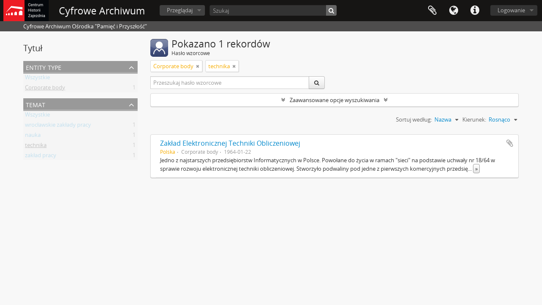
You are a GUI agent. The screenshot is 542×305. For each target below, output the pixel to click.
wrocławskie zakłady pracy (58, 126)
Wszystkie (37, 79)
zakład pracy (40, 157)
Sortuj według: (414, 119)
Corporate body (45, 89)
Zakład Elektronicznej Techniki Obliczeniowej (230, 143)
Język (453, 10)
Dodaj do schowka (510, 143)
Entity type (43, 66)
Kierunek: (474, 119)
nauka (33, 136)
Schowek (432, 10)
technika (36, 146)
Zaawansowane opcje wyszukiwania (334, 100)
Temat (35, 104)
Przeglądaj (180, 10)
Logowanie (511, 10)
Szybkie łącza (474, 10)
